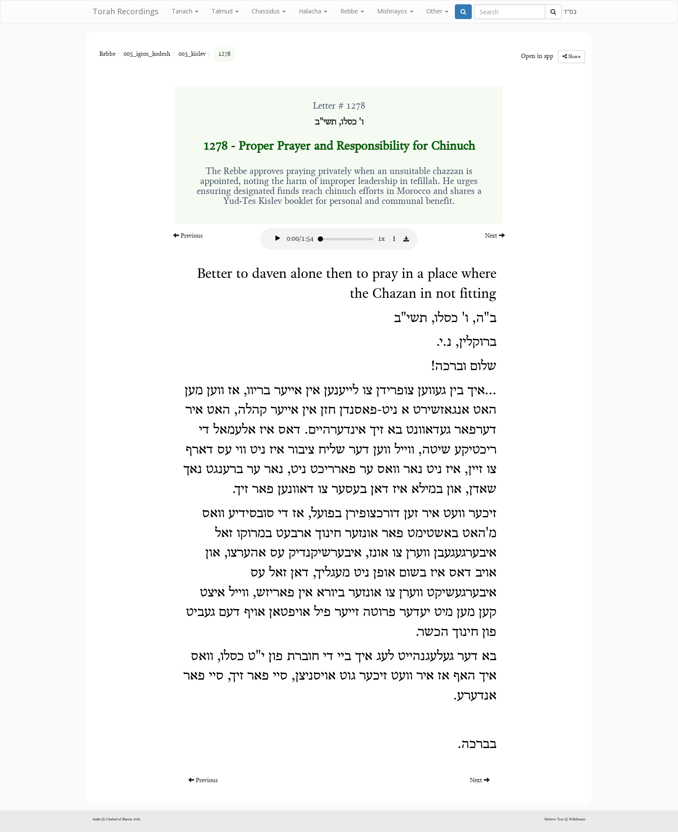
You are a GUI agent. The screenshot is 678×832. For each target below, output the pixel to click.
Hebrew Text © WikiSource (564, 819)
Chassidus (269, 11)
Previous (188, 235)
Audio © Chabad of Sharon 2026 (116, 819)
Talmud (225, 11)
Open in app (537, 57)
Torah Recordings (126, 11)
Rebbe (352, 11)
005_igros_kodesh (147, 55)
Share (571, 56)
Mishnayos (395, 11)
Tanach (185, 11)
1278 (224, 55)
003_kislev (192, 55)
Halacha (313, 11)
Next (495, 235)
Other (437, 11)
